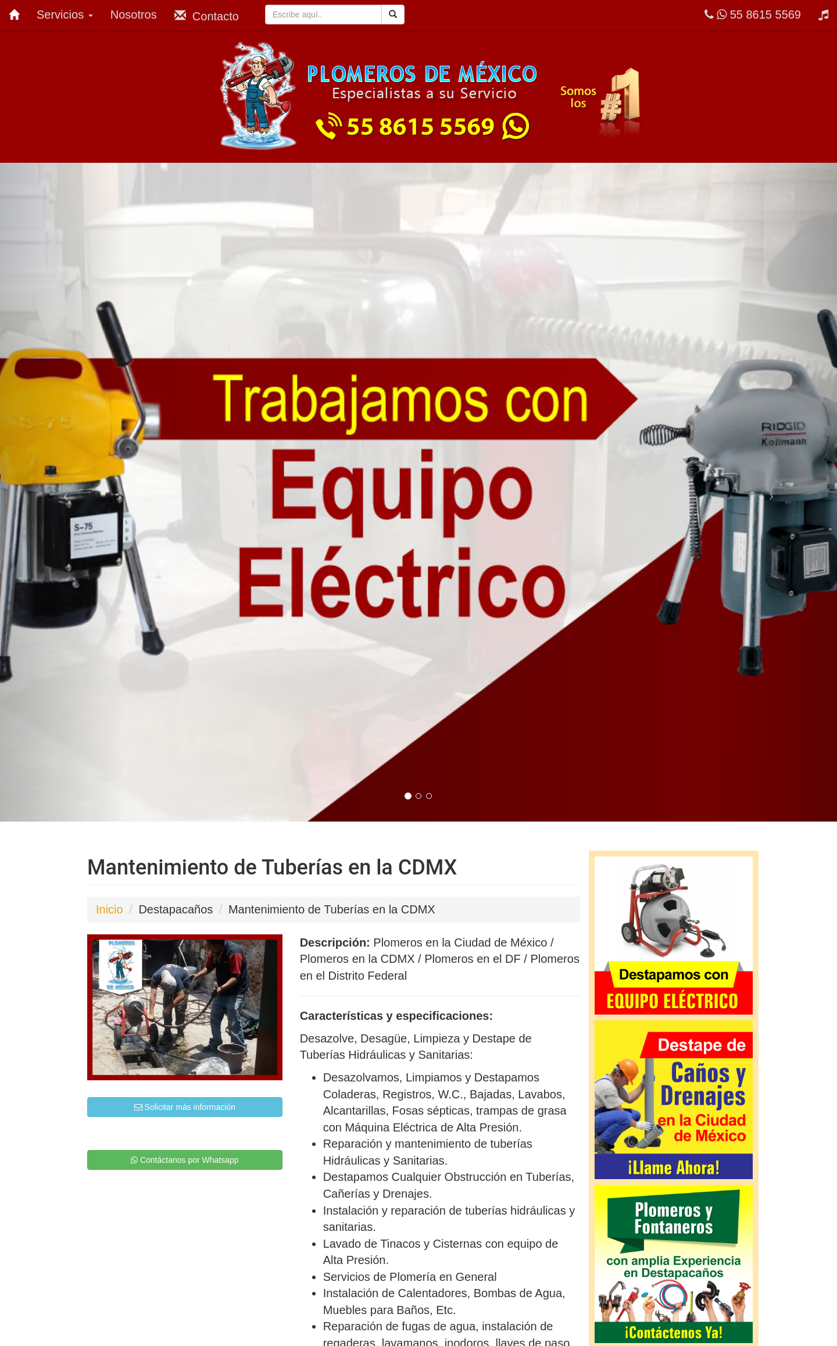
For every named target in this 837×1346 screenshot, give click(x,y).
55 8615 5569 (752, 14)
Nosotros (133, 14)
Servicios (65, 14)
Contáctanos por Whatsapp (185, 1160)
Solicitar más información (184, 1107)
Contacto (206, 16)
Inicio (109, 909)
